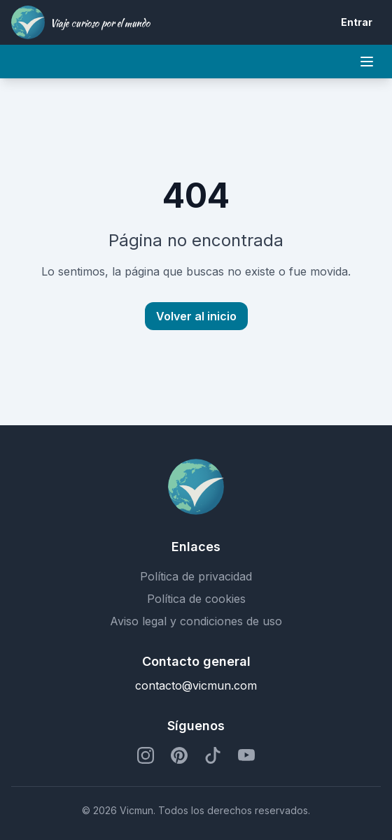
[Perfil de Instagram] (145, 755)
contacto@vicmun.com (196, 685)
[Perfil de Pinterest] (179, 755)
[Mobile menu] (367, 62)
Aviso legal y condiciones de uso (196, 621)
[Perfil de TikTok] (212, 755)
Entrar (356, 22)
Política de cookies (196, 599)
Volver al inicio (196, 316)
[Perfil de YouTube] (246, 755)
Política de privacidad (196, 576)
